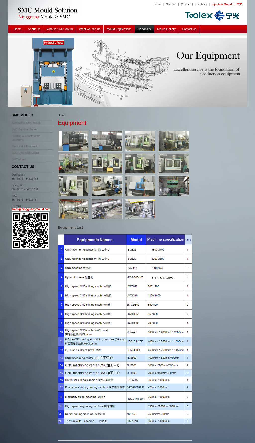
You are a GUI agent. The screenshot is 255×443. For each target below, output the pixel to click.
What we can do (89, 29)
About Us (34, 29)
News (157, 4)
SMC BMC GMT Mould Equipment (127, 72)
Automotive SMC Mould (26, 122)
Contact (185, 4)
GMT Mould (19, 159)
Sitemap (171, 4)
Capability (144, 29)
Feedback (201, 4)
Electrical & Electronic (25, 146)
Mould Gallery (166, 29)
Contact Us (189, 29)
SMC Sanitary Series (24, 129)
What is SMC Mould (59, 29)
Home (18, 29)
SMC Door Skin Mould (25, 152)
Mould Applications (119, 29)
